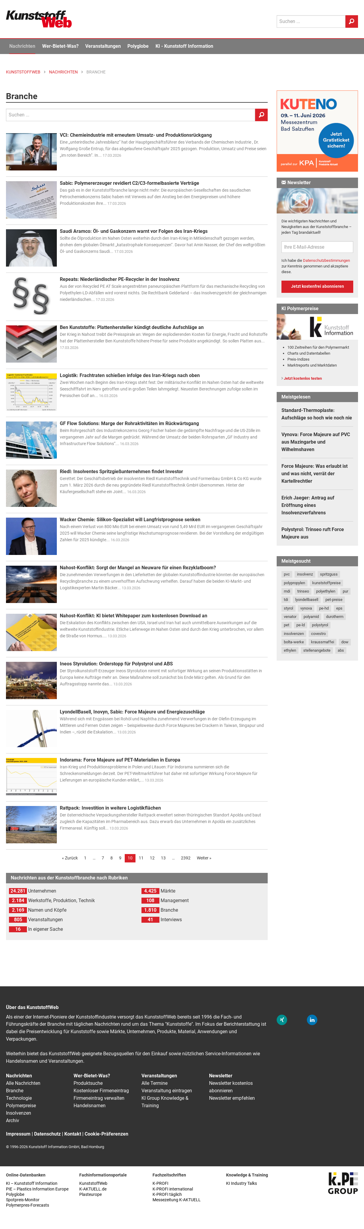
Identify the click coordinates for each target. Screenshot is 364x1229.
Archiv (12, 1120)
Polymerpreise (21, 1105)
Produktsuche (88, 1083)
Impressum (18, 1134)
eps (339, 608)
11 (141, 858)
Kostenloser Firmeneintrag (101, 1090)
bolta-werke (294, 642)
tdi (286, 599)
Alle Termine (154, 1083)
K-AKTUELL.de (92, 1189)
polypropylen (294, 583)
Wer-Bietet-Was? (60, 46)
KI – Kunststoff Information (31, 1183)
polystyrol (320, 625)
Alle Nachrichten (23, 1083)
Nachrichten (22, 46)
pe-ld (300, 625)
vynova (306, 608)
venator (290, 616)
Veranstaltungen (103, 46)
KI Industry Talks (241, 1183)
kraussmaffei (322, 642)
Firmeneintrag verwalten (99, 1098)
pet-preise (333, 599)
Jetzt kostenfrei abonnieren (317, 286)
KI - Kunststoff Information (184, 46)
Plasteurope (90, 1194)
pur (345, 591)
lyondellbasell (306, 599)
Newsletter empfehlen (232, 1098)
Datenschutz (47, 1134)
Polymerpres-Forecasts (27, 1205)
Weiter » (204, 858)
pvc (287, 574)
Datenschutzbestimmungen (326, 260)
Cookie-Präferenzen (106, 1134)
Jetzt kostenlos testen (303, 378)
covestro (318, 633)
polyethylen (325, 591)
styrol (288, 608)
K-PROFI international (173, 1189)
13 (163, 858)
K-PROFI (160, 1183)
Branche (14, 1090)
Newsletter (220, 1076)
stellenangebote (317, 650)
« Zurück (70, 858)
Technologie (19, 1098)
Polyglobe (138, 46)
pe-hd (324, 608)
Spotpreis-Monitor (22, 1199)
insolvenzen (294, 633)
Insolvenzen (18, 1113)
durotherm (334, 616)
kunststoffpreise (326, 583)
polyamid (311, 616)
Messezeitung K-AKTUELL (177, 1199)
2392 (186, 858)
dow (344, 642)
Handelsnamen (90, 1105)
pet (286, 625)
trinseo (303, 591)
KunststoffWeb (93, 1183)
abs (341, 650)
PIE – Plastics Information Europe (37, 1189)
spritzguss (329, 574)
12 (152, 858)
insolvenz (305, 574)
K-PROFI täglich (167, 1194)
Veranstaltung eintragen (166, 1090)
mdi (287, 591)
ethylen (290, 650)
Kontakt (72, 1134)
